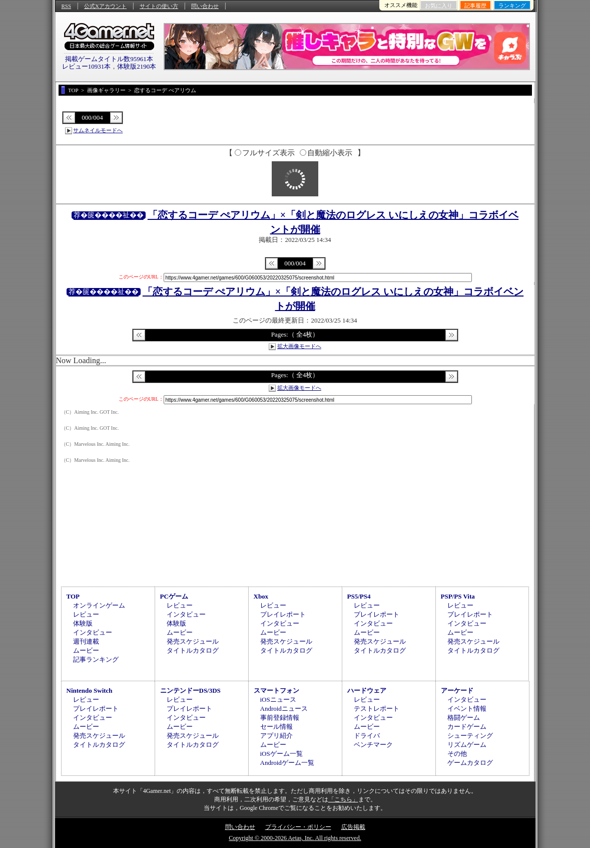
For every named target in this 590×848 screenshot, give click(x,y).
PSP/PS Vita (458, 596)
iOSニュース (278, 699)
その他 (457, 753)
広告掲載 (353, 826)
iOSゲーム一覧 (281, 753)
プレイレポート (283, 614)
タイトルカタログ (193, 650)
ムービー (86, 650)
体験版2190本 (136, 66)
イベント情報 (466, 708)
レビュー (86, 614)
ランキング (512, 6)
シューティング (470, 735)
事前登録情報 (279, 717)
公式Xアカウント (105, 6)
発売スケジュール (193, 641)
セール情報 (276, 726)
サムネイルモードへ (98, 130)
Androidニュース (284, 708)
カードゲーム (466, 726)
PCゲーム (174, 596)
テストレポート (376, 708)
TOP (73, 596)
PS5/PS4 (359, 596)
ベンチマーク (373, 744)
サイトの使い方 (159, 6)
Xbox (261, 596)
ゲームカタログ (470, 762)
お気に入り (438, 6)
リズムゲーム (466, 744)
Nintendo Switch (90, 690)
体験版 (83, 623)
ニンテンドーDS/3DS (190, 690)
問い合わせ (205, 6)
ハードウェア (366, 690)
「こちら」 (343, 799)
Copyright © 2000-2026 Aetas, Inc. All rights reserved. (295, 837)
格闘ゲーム (463, 717)
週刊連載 (86, 641)
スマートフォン (276, 690)
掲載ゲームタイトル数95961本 (109, 59)
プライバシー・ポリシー (298, 826)
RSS (67, 6)
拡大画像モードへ (299, 346)
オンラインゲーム (99, 605)
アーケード (457, 690)
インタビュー (92, 632)
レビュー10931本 (86, 66)
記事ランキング (96, 659)
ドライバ (367, 735)
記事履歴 (475, 6)
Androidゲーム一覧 (287, 762)
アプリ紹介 (276, 735)
